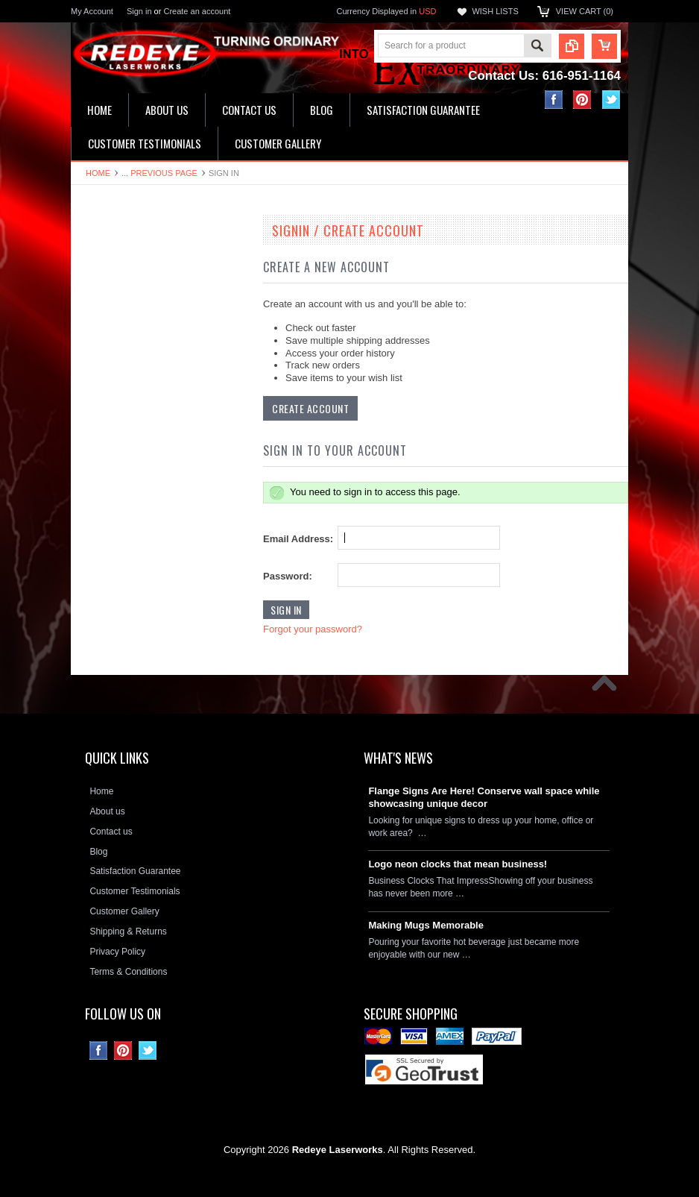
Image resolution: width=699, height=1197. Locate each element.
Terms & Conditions (128, 972)
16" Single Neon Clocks (126, 284)
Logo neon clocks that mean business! (457, 864)
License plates (107, 486)
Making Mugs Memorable (426, 925)
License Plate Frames (122, 511)
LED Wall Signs (110, 309)
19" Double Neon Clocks (127, 259)
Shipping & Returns (127, 931)
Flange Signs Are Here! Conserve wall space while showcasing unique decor (483, 797)
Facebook (554, 99)
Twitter (611, 99)
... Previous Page (159, 173)
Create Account (310, 408)
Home (98, 173)
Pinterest (582, 99)
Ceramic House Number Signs (139, 410)
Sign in (139, 11)
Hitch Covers (104, 537)
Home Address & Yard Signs (135, 360)
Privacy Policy (117, 951)
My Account (92, 11)
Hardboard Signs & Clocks (131, 385)
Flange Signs (105, 435)
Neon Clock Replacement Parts (141, 587)
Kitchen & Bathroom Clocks (133, 335)
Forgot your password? (312, 629)
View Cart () (584, 11)
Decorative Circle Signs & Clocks (144, 461)
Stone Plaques (108, 562)
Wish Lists (495, 11)
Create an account (196, 11)
